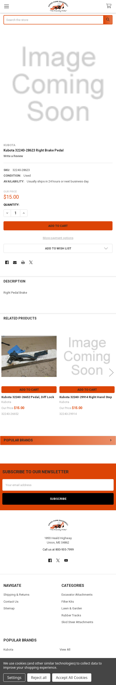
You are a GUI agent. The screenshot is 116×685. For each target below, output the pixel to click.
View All (65, 649)
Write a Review (13, 156)
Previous (4, 372)
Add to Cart (29, 389)
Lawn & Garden (71, 608)
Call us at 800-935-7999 (58, 549)
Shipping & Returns (16, 594)
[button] (58, 248)
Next (111, 372)
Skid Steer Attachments (77, 622)
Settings (14, 677)
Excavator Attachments (76, 594)
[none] (58, 84)
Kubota (8, 649)
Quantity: (11, 204)
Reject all (39, 677)
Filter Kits (67, 601)
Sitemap (9, 608)
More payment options (58, 238)
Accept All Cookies (72, 677)
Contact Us (10, 601)
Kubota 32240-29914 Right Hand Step (85, 397)
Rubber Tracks (71, 615)
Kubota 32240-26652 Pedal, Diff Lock (27, 397)
